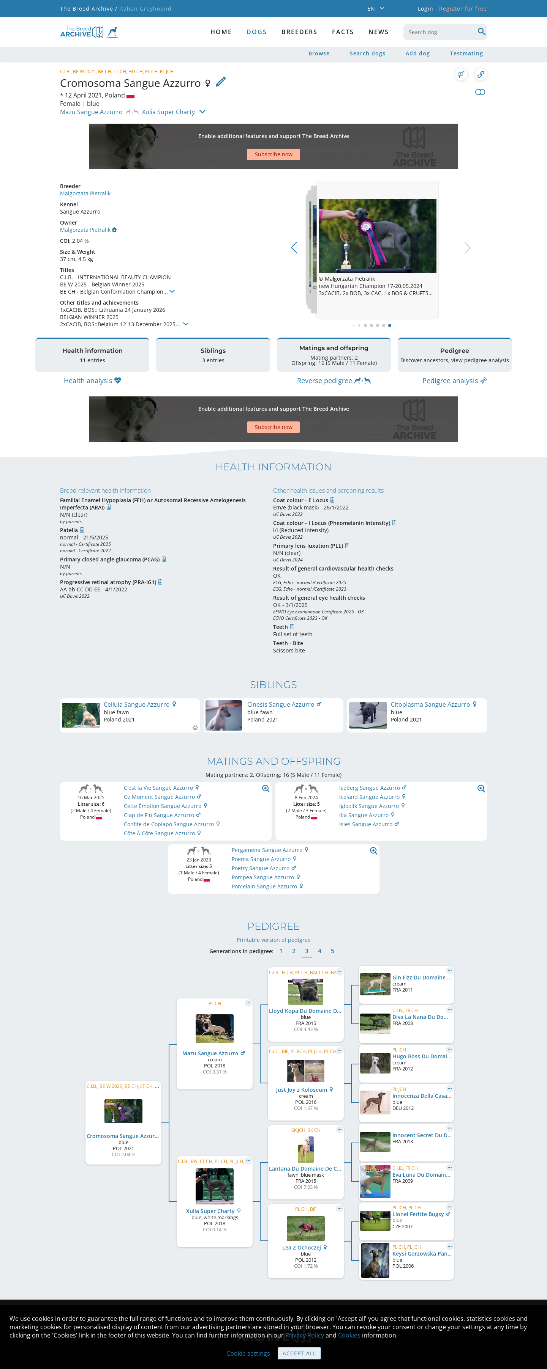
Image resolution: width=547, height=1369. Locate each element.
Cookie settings (248, 1353)
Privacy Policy (304, 1335)
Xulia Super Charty (168, 112)
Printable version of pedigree (274, 894)
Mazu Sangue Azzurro (91, 112)
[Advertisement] (244, 133)
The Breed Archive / (88, 8)
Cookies (349, 1335)
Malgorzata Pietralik (85, 166)
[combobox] (445, 32)
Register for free (463, 8)
